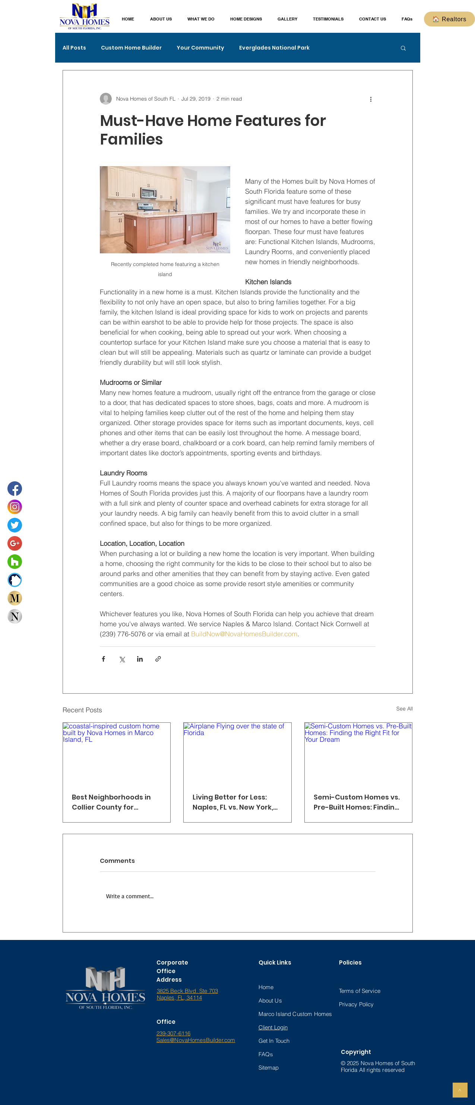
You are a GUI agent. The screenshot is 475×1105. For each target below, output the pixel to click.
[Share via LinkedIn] (139, 658)
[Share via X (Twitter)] (121, 658)
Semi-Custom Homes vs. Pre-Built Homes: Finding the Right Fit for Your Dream (357, 802)
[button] (161, 19)
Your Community (200, 48)
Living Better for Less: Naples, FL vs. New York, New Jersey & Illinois (233, 802)
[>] (460, 1090)
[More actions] (371, 98)
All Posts (74, 48)
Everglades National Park (274, 48)
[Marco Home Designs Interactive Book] (14, 598)
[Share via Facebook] (103, 658)
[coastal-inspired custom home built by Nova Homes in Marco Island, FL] (117, 753)
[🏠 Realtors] (449, 19)
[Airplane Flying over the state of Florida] (237, 753)
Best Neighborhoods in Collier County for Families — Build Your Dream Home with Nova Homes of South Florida (113, 802)
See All (404, 708)
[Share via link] (158, 658)
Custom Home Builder (131, 48)
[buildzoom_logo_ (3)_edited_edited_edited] (14, 580)
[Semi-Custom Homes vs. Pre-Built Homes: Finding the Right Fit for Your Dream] (358, 753)
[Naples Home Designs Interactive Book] (14, 616)
